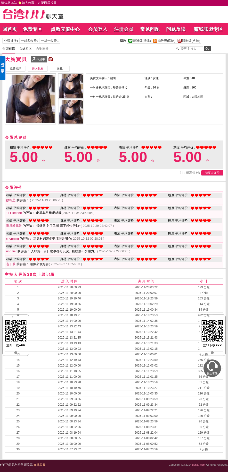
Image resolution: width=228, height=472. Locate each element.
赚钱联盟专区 (208, 29)
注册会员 (123, 29)
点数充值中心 (65, 29)
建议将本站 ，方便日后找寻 (29, 3)
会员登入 (97, 29)
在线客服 (39, 464)
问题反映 (176, 29)
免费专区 (32, 29)
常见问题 (150, 29)
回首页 (9, 29)
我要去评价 (212, 173)
